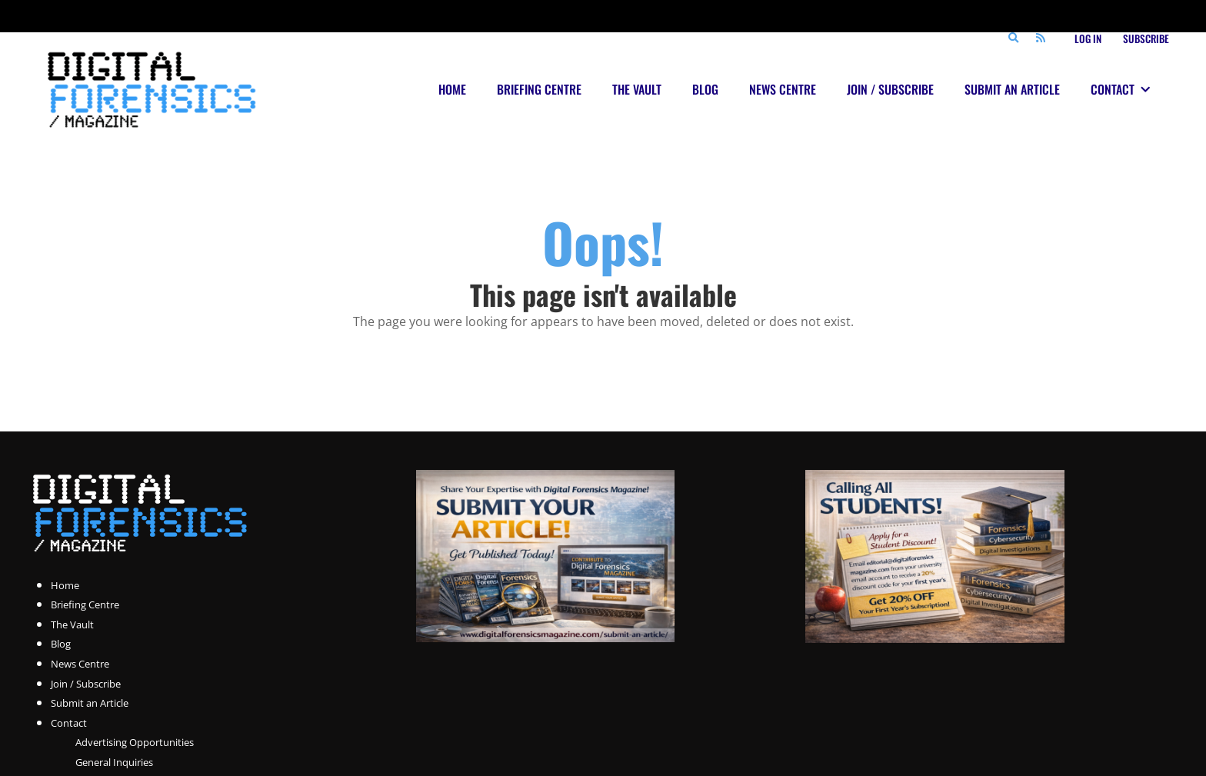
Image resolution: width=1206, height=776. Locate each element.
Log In (1087, 38)
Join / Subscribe (86, 684)
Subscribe (1146, 38)
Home (65, 585)
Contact (69, 723)
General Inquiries (114, 762)
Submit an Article (89, 703)
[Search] (1013, 38)
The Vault (72, 624)
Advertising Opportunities (134, 742)
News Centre (80, 664)
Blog (61, 644)
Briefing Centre (85, 604)
